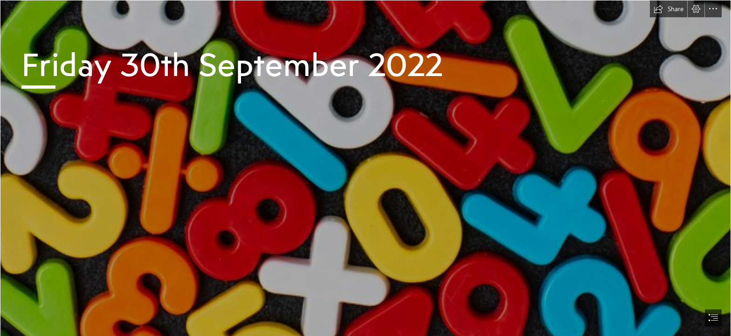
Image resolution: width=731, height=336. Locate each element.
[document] (365, 168)
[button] (668, 8)
